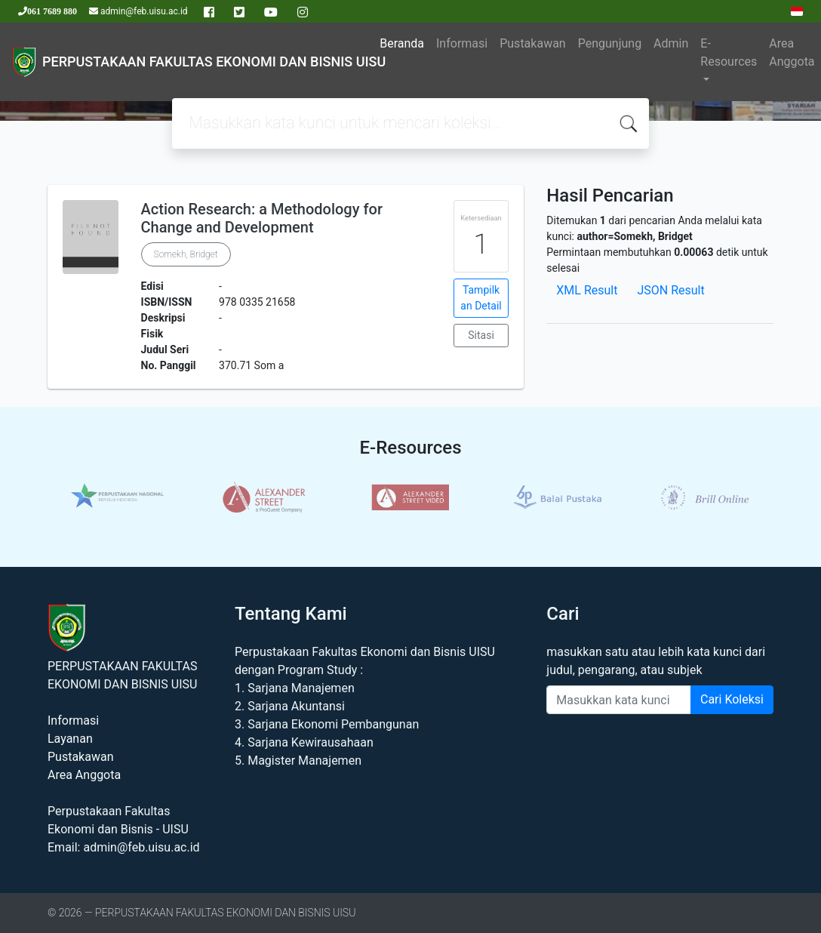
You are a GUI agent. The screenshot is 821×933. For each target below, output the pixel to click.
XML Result (586, 290)
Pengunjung (609, 43)
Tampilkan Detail (480, 298)
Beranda (402, 43)
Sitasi (481, 335)
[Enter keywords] (618, 699)
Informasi (461, 43)
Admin (670, 43)
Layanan (70, 738)
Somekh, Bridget (186, 254)
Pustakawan (532, 43)
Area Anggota (791, 52)
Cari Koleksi (732, 699)
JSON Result (670, 290)
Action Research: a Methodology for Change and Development (262, 218)
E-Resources (728, 52)
